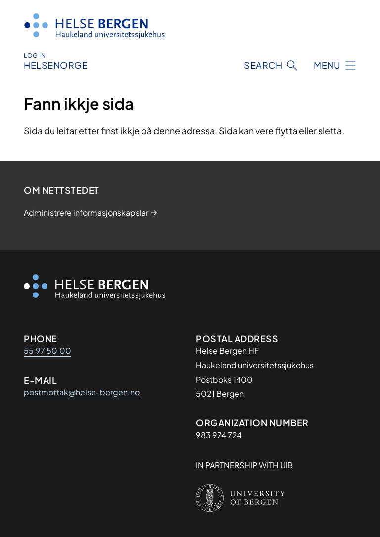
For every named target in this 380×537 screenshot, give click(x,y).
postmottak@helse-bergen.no (82, 392)
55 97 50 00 (47, 350)
